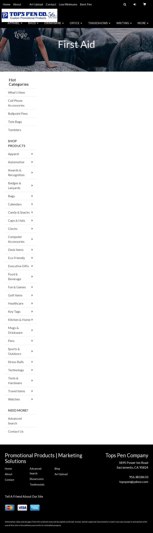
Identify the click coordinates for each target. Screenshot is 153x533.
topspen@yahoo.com (133, 481)
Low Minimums (68, 4)
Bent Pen (86, 4)
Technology (16, 370)
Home (6, 4)
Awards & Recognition (16, 172)
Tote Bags (15, 121)
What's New (16, 92)
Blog (57, 468)
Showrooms (37, 479)
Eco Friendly (16, 258)
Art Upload (36, 4)
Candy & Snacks (19, 212)
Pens (11, 341)
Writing (124, 25)
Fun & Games (17, 287)
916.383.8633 (138, 477)
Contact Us (16, 431)
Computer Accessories (16, 239)
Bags (33, 25)
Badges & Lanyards (14, 185)
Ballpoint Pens (18, 113)
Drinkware (54, 25)
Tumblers (14, 130)
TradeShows (99, 25)
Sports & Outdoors (14, 351)
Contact (51, 4)
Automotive (16, 162)
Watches (14, 399)
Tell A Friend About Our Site (24, 496)
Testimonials (37, 484)
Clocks (13, 228)
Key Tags (14, 311)
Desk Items (16, 249)
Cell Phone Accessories (16, 103)
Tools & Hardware (15, 380)
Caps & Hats (16, 220)
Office (76, 25)
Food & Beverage (14, 276)
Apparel (15, 25)
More (143, 25)
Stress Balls (16, 362)
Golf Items (15, 295)
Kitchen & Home (19, 319)
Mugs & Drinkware (15, 330)
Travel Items (16, 391)
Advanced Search (15, 420)
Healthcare (15, 303)
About (17, 4)
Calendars (15, 204)
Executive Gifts (18, 266)
